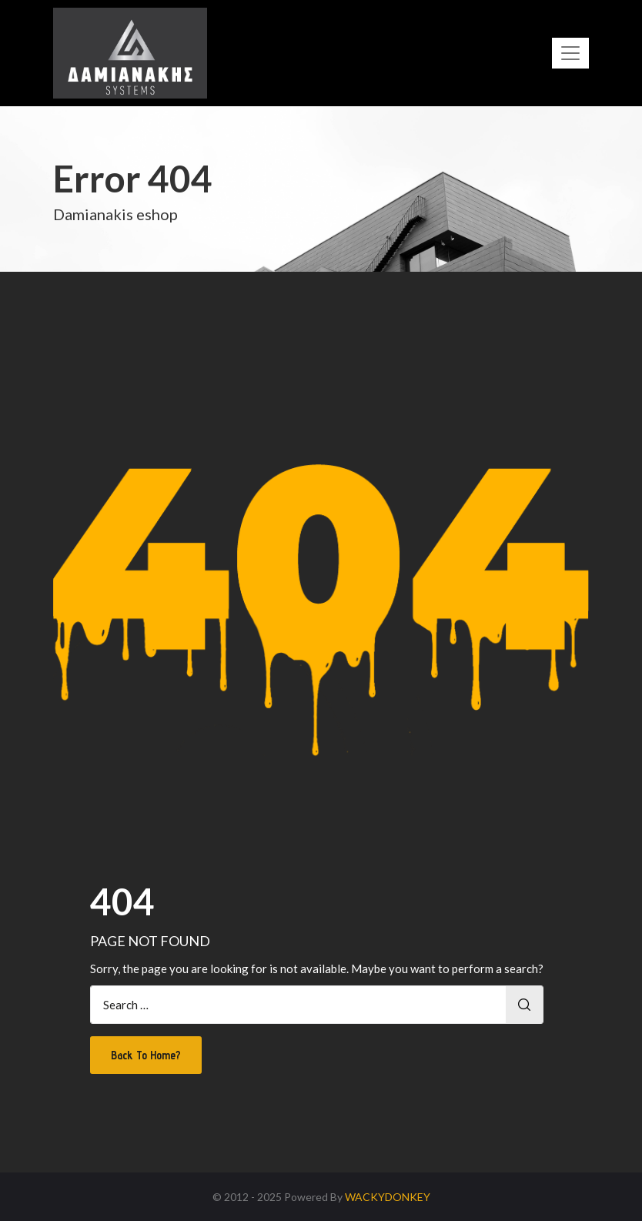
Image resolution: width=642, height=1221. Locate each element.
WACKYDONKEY (387, 1196)
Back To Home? (146, 1055)
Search (524, 1004)
